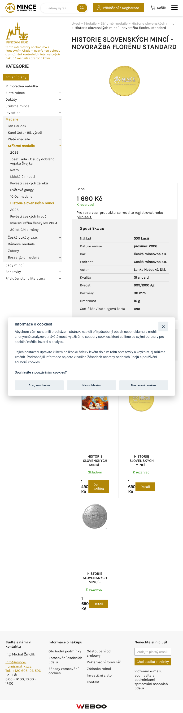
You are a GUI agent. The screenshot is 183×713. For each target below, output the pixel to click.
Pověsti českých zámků (29, 183)
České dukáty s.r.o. (23, 237)
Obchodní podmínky (64, 651)
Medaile (11, 119)
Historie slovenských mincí (32, 203)
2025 (14, 210)
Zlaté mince (15, 93)
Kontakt (93, 682)
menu (174, 7)
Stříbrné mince (17, 106)
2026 (14, 152)
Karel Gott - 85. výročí (25, 132)
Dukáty (11, 99)
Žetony (13, 251)
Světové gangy (22, 190)
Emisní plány (15, 77)
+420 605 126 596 (26, 670)
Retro (14, 170)
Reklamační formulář (103, 662)
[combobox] (64, 8)
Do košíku (98, 486)
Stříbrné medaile (21, 146)
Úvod (76, 23)
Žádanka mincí (99, 669)
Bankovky (13, 272)
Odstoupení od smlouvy (99, 653)
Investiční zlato (99, 675)
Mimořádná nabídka (21, 86)
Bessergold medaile (23, 257)
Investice (12, 113)
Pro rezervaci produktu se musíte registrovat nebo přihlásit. (120, 214)
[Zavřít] (163, 326)
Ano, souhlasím (39, 385)
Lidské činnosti (22, 176)
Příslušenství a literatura (25, 278)
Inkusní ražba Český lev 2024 (33, 223)
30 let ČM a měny (24, 229)
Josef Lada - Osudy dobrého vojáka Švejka (32, 161)
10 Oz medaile (21, 196)
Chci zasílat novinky (153, 662)
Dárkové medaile (21, 244)
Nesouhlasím (91, 385)
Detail (145, 487)
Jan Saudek (17, 126)
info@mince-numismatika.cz (18, 664)
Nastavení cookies (144, 385)
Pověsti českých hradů (28, 216)
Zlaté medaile (19, 139)
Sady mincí (14, 265)
